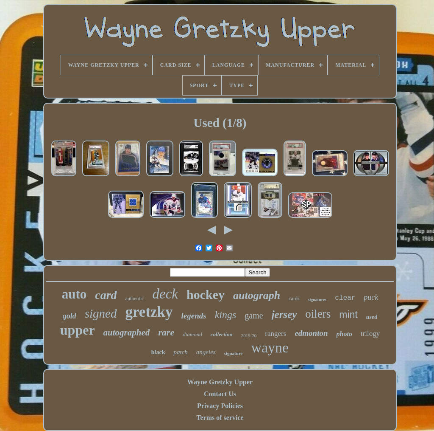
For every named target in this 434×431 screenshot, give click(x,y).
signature (233, 353)
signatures (317, 299)
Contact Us (220, 393)
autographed (126, 332)
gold (69, 316)
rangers (275, 334)
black (158, 352)
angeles (206, 352)
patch (180, 352)
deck (165, 293)
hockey (205, 294)
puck (371, 297)
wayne (270, 347)
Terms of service (219, 417)
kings (225, 314)
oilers (318, 313)
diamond (192, 334)
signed (101, 313)
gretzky (148, 312)
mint (348, 314)
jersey (284, 314)
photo (344, 334)
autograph (256, 295)
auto (74, 294)
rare (166, 332)
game (254, 315)
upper (77, 330)
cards (294, 298)
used (371, 317)
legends (193, 315)
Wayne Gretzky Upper (220, 382)
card (106, 294)
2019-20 (249, 335)
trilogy (370, 334)
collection (222, 334)
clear (345, 298)
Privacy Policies (220, 405)
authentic (134, 298)
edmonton (311, 333)
